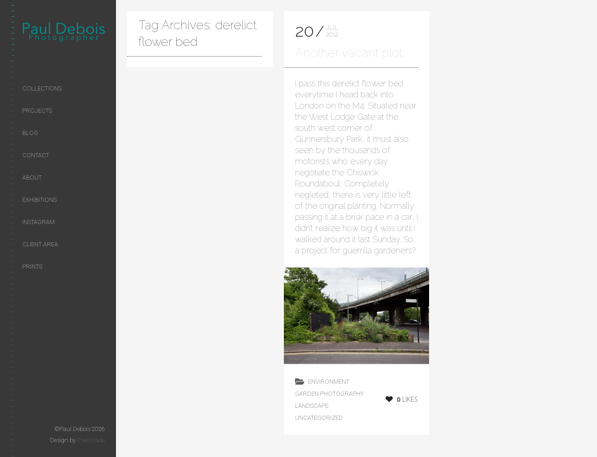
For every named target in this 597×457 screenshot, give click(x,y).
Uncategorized (319, 417)
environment (328, 381)
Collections (42, 88)
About (32, 177)
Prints (32, 266)
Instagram (38, 222)
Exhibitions (39, 199)
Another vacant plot (349, 52)
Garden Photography (329, 393)
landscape (311, 405)
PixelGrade (91, 440)
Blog (30, 132)
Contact (35, 155)
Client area (40, 244)
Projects (37, 110)
